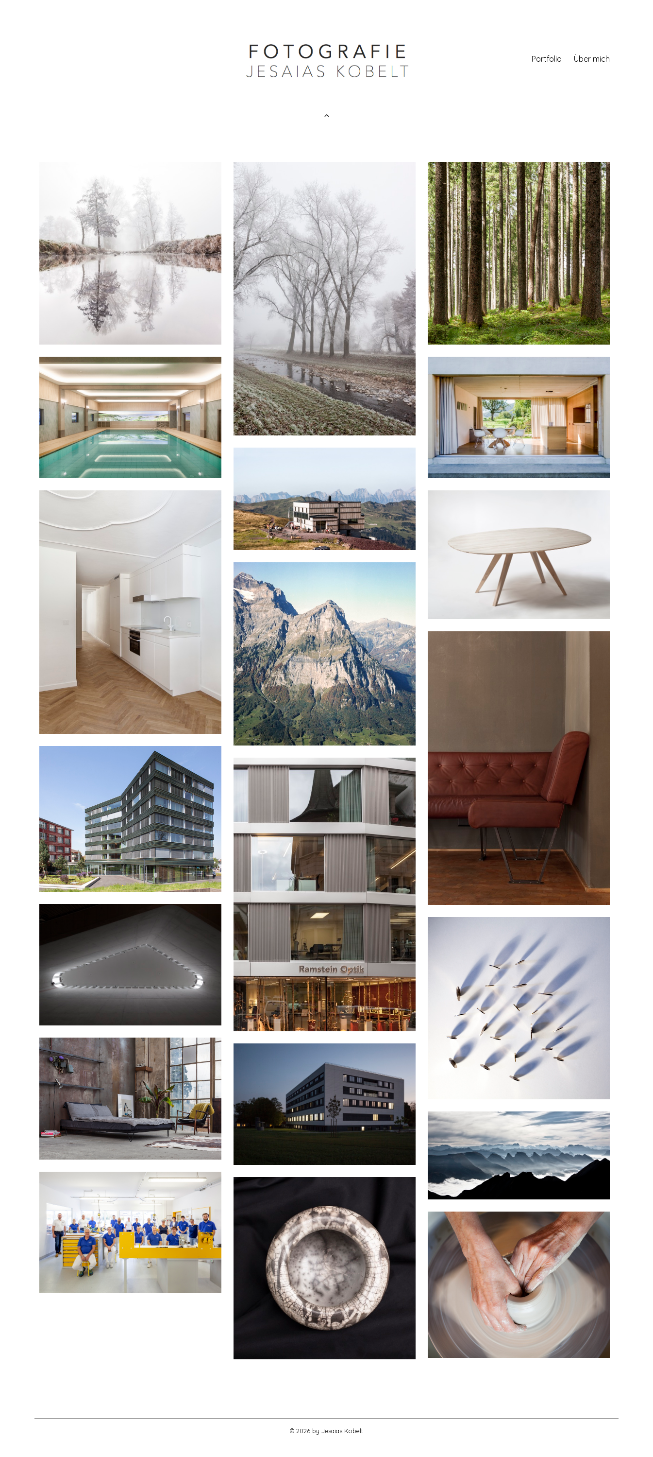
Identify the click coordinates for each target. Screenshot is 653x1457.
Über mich (592, 60)
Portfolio (547, 60)
